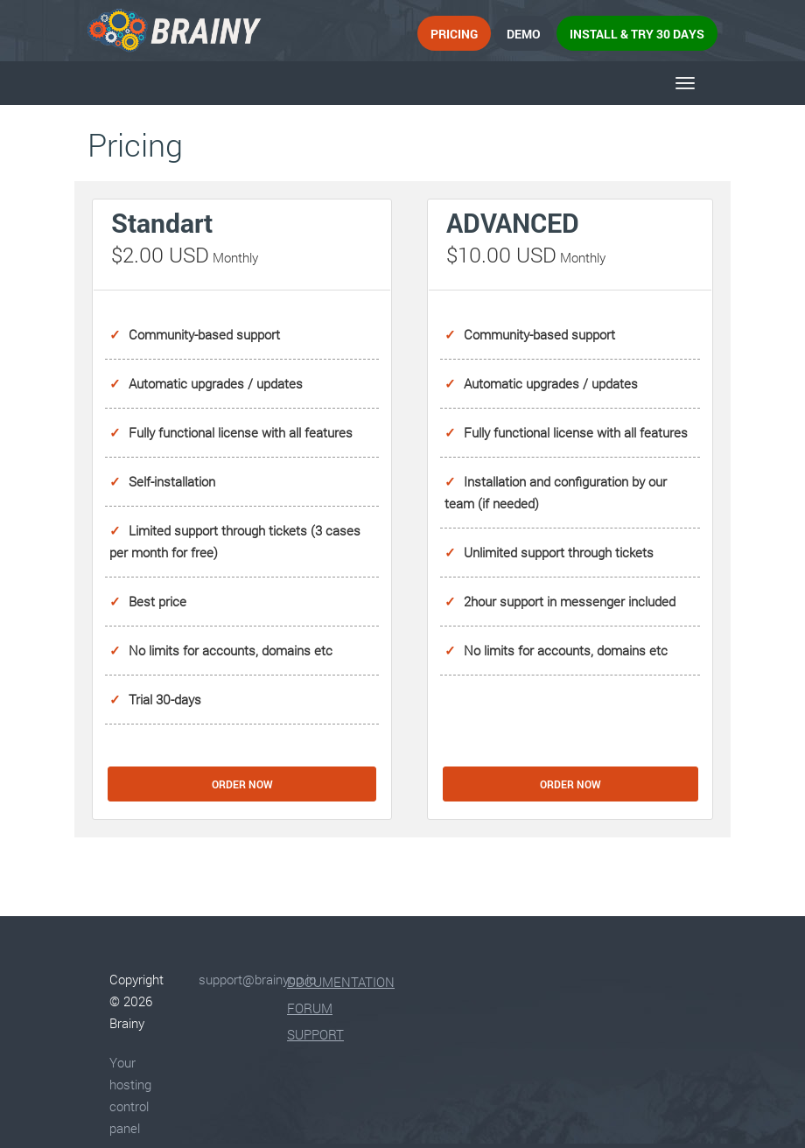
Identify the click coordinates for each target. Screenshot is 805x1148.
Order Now (242, 784)
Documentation (341, 981)
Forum (309, 1008)
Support (315, 1034)
